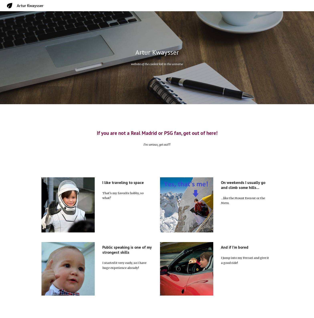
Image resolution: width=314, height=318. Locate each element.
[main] (157, 52)
